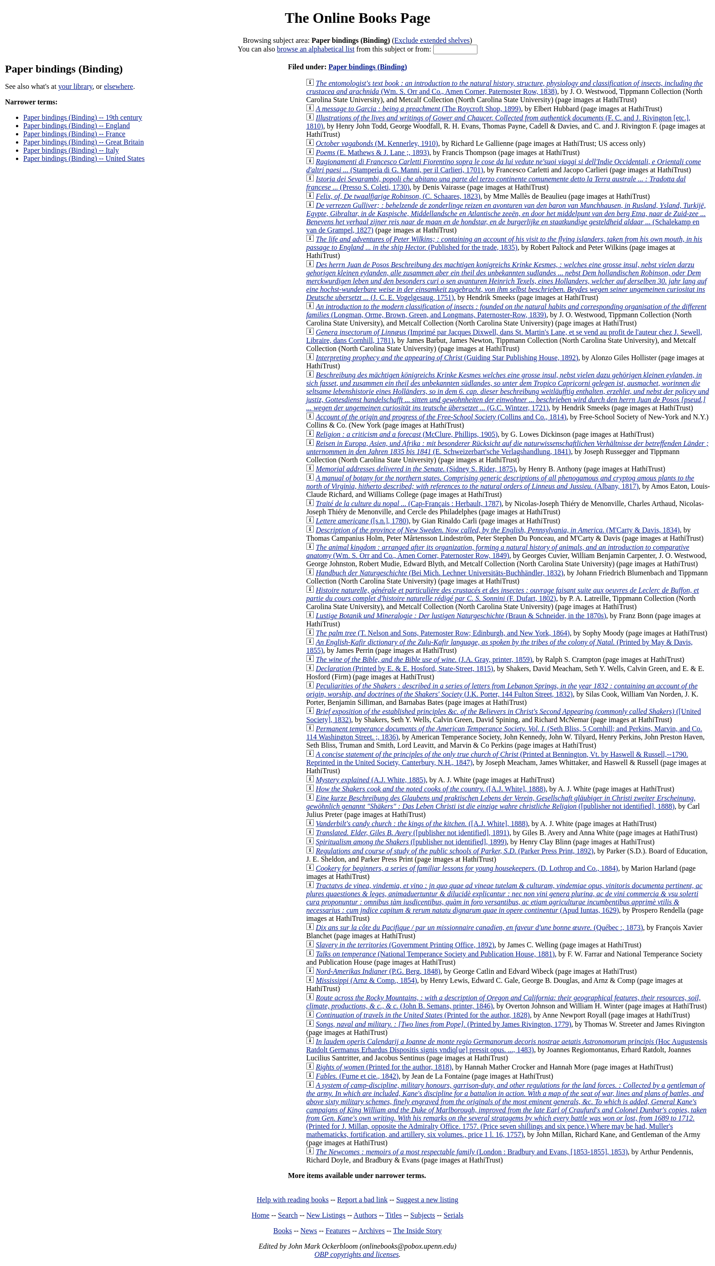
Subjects (422, 1215)
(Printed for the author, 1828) (423, 1015)
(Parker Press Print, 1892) (454, 851)
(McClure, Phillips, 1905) (406, 434)
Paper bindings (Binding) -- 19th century (82, 117)
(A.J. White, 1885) (370, 780)
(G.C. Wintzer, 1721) (507, 391)
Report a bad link (362, 1200)
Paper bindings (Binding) (367, 67)
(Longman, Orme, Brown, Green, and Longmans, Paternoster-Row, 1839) (506, 311)
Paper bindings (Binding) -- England (76, 125)
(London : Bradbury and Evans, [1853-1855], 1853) (471, 1152)
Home (260, 1215)
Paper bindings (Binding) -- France (74, 134)
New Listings (326, 1215)
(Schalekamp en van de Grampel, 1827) (505, 218)
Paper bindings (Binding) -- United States (84, 158)
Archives (371, 1231)
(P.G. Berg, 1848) (378, 971)
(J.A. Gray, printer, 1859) (424, 659)
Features (338, 1231)
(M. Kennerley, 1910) (377, 143)
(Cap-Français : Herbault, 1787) (408, 503)
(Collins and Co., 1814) (441, 417)
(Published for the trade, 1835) (504, 243)
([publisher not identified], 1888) (500, 802)
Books (282, 1231)
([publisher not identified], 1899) (411, 842)
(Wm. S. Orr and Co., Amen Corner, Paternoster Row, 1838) (504, 87)
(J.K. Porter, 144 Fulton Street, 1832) (502, 690)
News (309, 1231)
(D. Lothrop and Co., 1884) (467, 868)
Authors (365, 1215)
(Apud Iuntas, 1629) (504, 898)
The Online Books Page (357, 18)
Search (288, 1215)
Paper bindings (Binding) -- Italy (71, 150)
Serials (454, 1215)
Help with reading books (293, 1200)
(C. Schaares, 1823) (398, 196)
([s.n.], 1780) (362, 521)
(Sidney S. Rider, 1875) (415, 469)
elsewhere (118, 86)
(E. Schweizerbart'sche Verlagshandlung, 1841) (507, 447)
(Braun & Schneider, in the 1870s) (461, 616)
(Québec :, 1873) (479, 927)
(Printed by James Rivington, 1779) (443, 1024)
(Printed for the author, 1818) (383, 1067)
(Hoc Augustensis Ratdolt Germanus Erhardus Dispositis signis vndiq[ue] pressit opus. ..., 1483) (506, 1046)
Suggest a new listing (427, 1200)
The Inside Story (417, 1231)
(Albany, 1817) (500, 482)
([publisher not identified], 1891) (412, 833)
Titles (393, 1215)
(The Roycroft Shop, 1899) (418, 109)
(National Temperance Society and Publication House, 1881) (435, 954)
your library (75, 86)
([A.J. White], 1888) (430, 789)
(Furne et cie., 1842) (357, 1076)
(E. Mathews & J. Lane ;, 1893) (372, 152)
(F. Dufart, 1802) (502, 594)
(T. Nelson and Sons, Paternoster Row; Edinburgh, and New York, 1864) (443, 633)
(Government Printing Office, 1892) (405, 945)
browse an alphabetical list (315, 49)
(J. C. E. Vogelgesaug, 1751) (506, 281)
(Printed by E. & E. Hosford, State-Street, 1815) (404, 668)
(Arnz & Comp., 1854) (366, 980)
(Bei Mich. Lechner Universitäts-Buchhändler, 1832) (439, 573)
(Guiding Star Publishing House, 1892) (447, 358)
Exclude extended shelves (432, 40)
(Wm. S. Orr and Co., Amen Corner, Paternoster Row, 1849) (497, 551)
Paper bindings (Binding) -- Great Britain (83, 142)
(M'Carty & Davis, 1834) (497, 530)
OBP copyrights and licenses (356, 1254)
